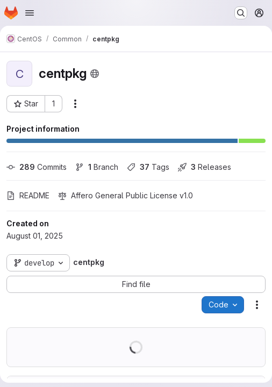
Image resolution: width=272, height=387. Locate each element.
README (27, 195)
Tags (148, 166)
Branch (96, 166)
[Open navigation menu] (29, 13)
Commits (36, 166)
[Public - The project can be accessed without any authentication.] (94, 73)
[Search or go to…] (240, 12)
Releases (204, 166)
